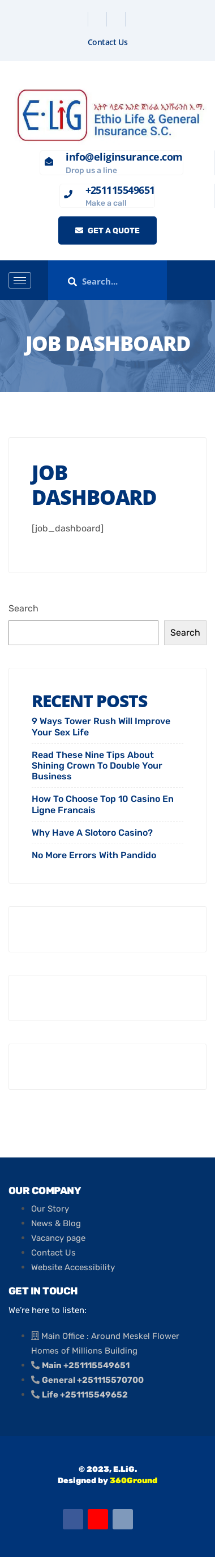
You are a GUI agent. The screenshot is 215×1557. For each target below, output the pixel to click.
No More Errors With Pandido (94, 855)
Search (23, 608)
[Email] (123, 1519)
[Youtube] (98, 1519)
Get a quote (107, 231)
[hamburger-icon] (19, 280)
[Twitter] (99, 19)
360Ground (133, 1480)
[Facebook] (80, 19)
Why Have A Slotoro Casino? (92, 832)
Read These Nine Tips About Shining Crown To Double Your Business (97, 765)
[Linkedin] (117, 19)
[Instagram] (136, 19)
